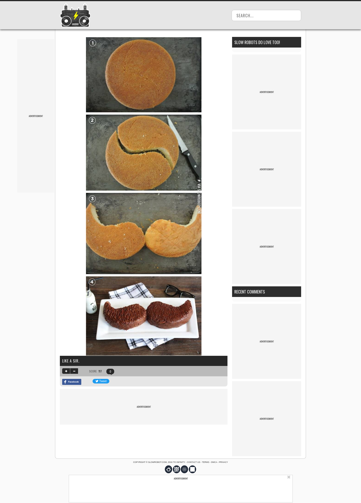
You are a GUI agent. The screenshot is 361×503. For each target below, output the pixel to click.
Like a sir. (70, 361)
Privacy (223, 462)
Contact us (193, 462)
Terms (205, 462)
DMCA (214, 462)
